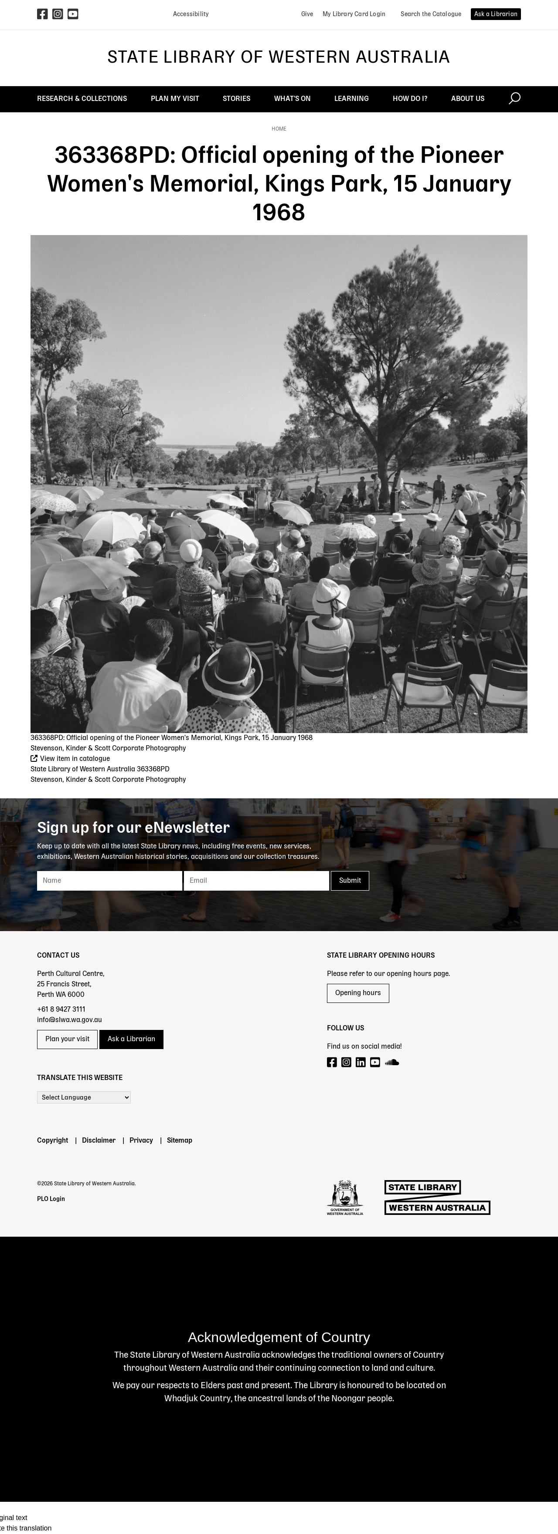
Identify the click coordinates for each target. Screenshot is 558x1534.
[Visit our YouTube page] (375, 1062)
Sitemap (179, 1141)
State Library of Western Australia (278, 57)
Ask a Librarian (131, 1039)
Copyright (52, 1141)
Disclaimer (99, 1141)
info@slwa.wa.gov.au (69, 1020)
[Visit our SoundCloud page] (392, 1062)
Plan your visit (67, 1039)
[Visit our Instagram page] (346, 1062)
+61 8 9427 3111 (61, 1010)
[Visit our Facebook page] (332, 1062)
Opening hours (358, 993)
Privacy (141, 1141)
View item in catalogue (70, 759)
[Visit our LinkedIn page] (361, 1062)
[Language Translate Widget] (84, 1097)
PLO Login (51, 1199)
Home (279, 129)
